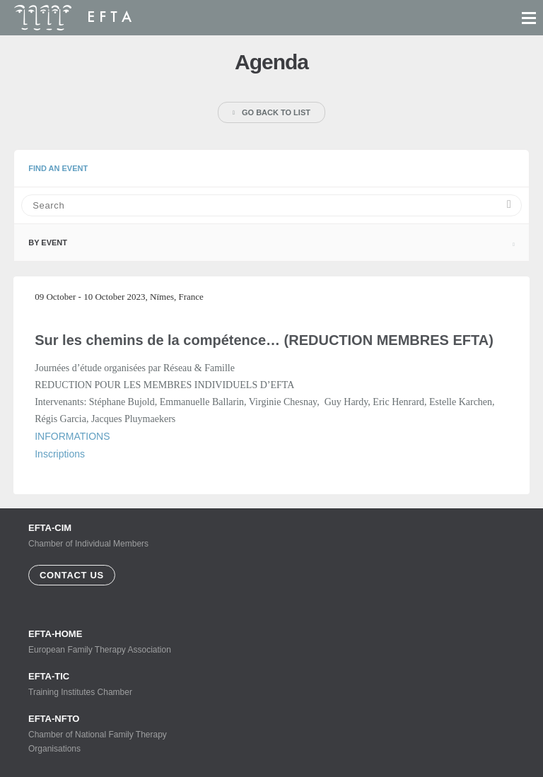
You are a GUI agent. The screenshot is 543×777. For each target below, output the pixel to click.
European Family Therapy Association (106, 642)
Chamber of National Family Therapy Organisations (106, 733)
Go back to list (271, 112)
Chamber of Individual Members (88, 535)
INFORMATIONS (72, 436)
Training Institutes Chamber (106, 684)
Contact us (72, 575)
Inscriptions (60, 454)
